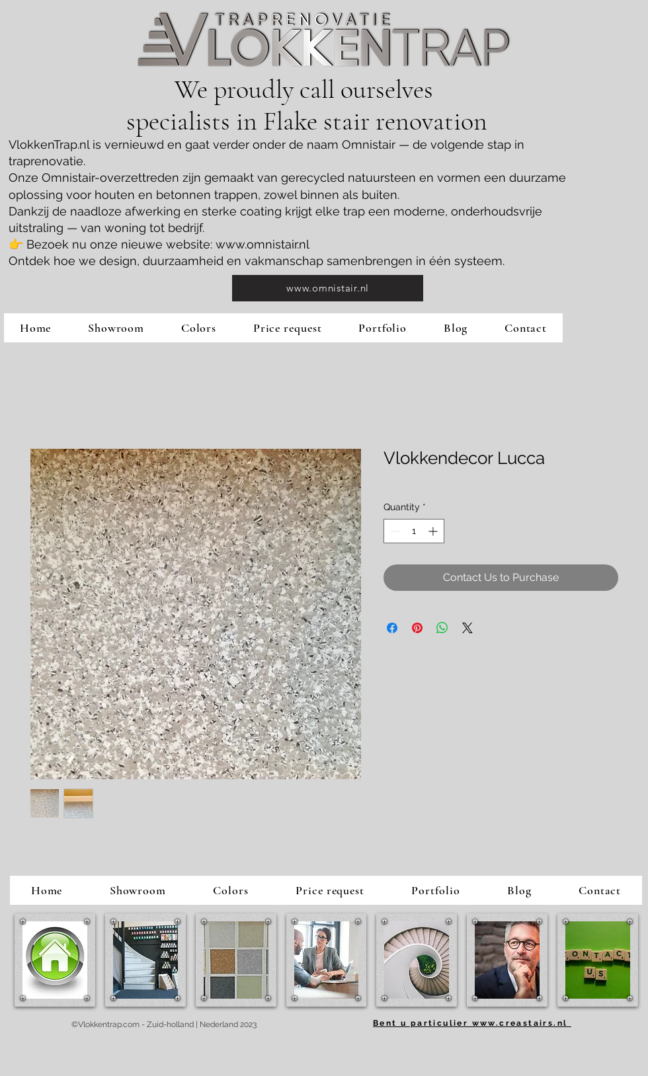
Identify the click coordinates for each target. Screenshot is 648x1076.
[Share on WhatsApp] (442, 628)
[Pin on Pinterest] (417, 628)
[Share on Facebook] (392, 628)
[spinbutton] (414, 531)
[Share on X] (467, 628)
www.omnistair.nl (262, 244)
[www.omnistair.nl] (327, 288)
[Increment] (434, 531)
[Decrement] (393, 531)
